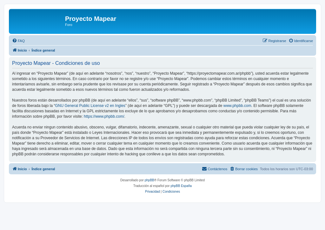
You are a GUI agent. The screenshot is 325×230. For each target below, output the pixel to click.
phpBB (149, 180)
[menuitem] (18, 41)
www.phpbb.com (237, 105)
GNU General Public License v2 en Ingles (90, 105)
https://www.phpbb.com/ (104, 116)
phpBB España (181, 186)
